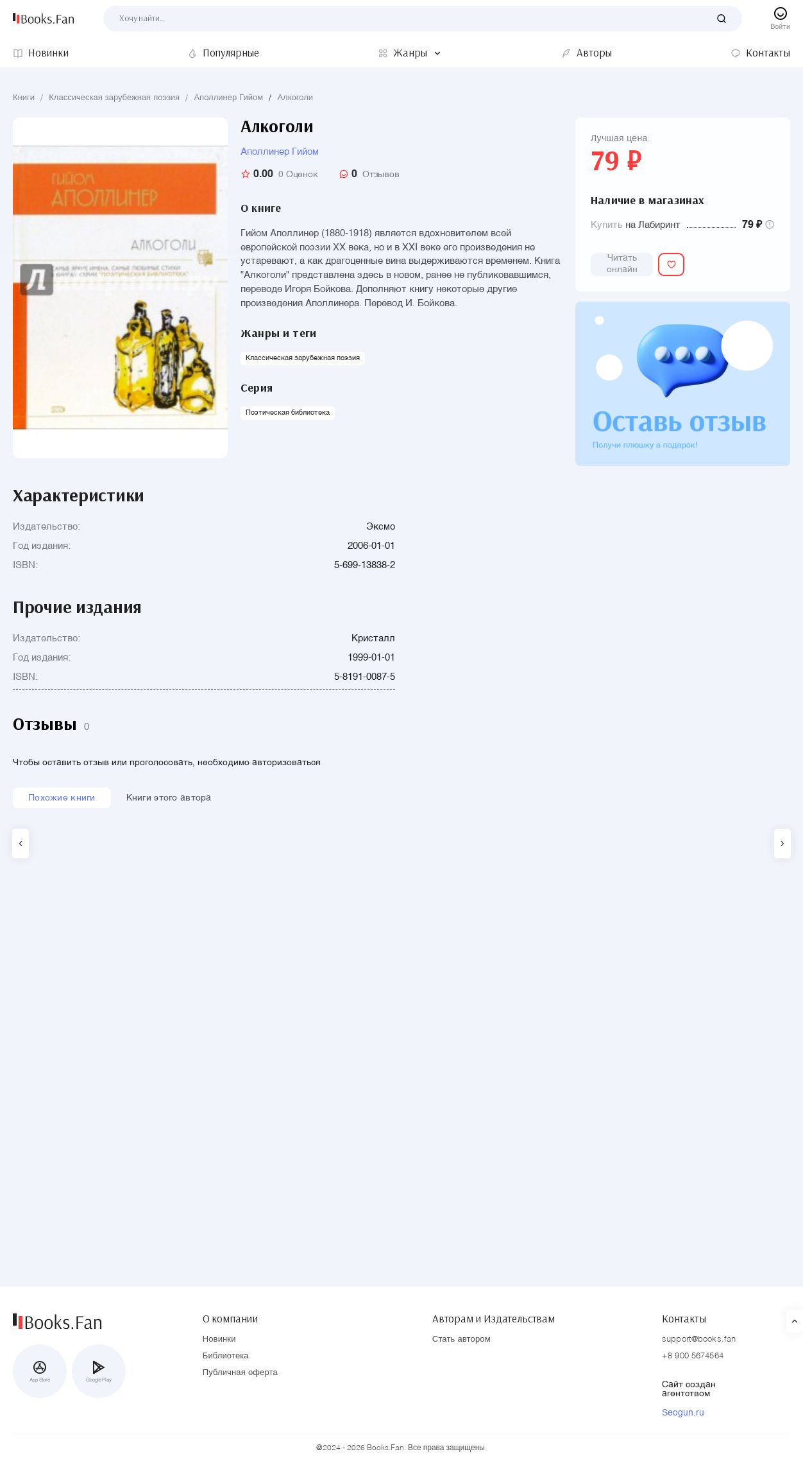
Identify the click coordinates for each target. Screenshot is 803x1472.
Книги (24, 98)
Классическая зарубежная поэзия (114, 98)
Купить (607, 225)
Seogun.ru (683, 1412)
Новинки (219, 1339)
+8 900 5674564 (692, 1356)
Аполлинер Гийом (228, 98)
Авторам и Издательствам (493, 1313)
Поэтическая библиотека (288, 413)
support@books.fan (699, 1339)
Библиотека (226, 1356)
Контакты (684, 1313)
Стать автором (461, 1339)
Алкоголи (295, 98)
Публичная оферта (240, 1373)
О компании (230, 1313)
